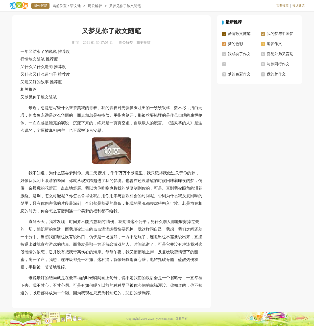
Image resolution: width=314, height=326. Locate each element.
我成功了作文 (239, 54)
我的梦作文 (276, 74)
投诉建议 (299, 5)
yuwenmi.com (164, 318)
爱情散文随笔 (239, 34)
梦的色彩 (235, 44)
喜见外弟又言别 (280, 54)
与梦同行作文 (278, 64)
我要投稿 (282, 5)
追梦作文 (274, 44)
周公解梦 (40, 6)
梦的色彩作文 (239, 74)
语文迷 (75, 6)
